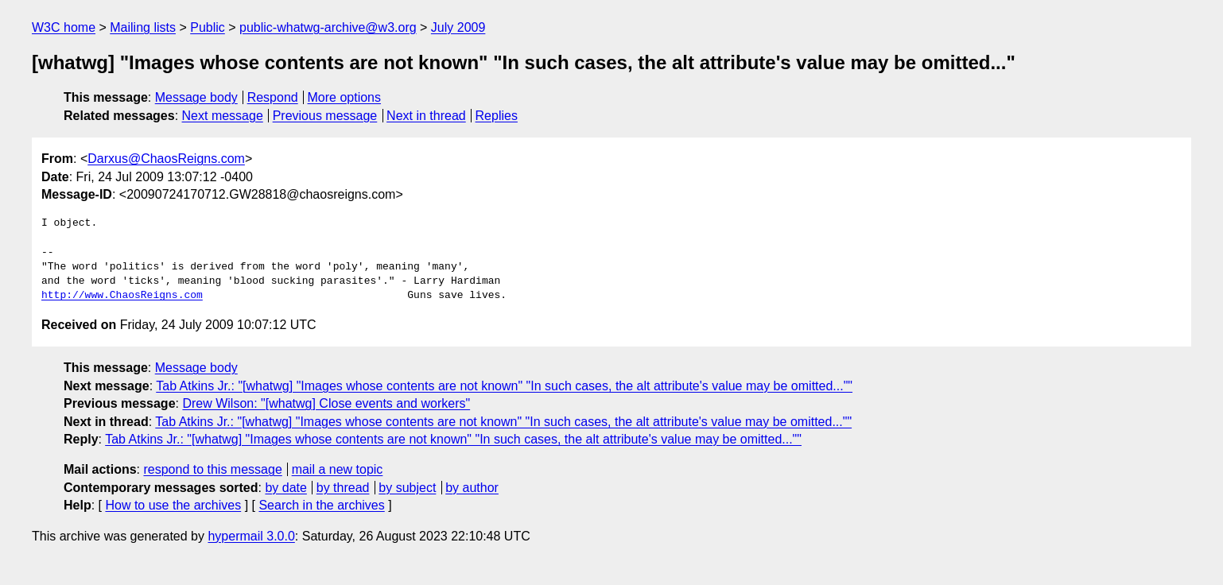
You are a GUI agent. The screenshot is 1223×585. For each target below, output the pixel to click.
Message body (196, 97)
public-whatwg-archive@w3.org (328, 27)
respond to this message (212, 469)
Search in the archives (321, 505)
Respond (272, 97)
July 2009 (458, 27)
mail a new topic (337, 469)
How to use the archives (173, 505)
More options (345, 97)
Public (207, 27)
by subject (407, 487)
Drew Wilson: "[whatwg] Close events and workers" (326, 403)
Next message (222, 115)
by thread (343, 487)
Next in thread (426, 115)
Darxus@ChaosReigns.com (166, 158)
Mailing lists (143, 27)
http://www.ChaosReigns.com (122, 296)
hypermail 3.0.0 (251, 536)
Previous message (325, 115)
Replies (497, 115)
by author (472, 487)
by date (285, 487)
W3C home (63, 27)
